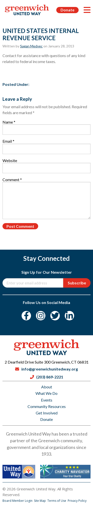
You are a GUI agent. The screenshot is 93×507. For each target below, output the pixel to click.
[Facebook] (26, 315)
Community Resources (47, 406)
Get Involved (47, 412)
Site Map (40, 501)
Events (46, 400)
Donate (67, 9)
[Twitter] (55, 315)
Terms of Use (57, 501)
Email (8, 141)
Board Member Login (17, 501)
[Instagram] (40, 315)
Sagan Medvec (31, 46)
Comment (12, 179)
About (46, 386)
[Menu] (87, 10)
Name (8, 122)
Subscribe (77, 282)
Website (9, 160)
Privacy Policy (77, 501)
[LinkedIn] (69, 315)
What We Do (46, 393)
